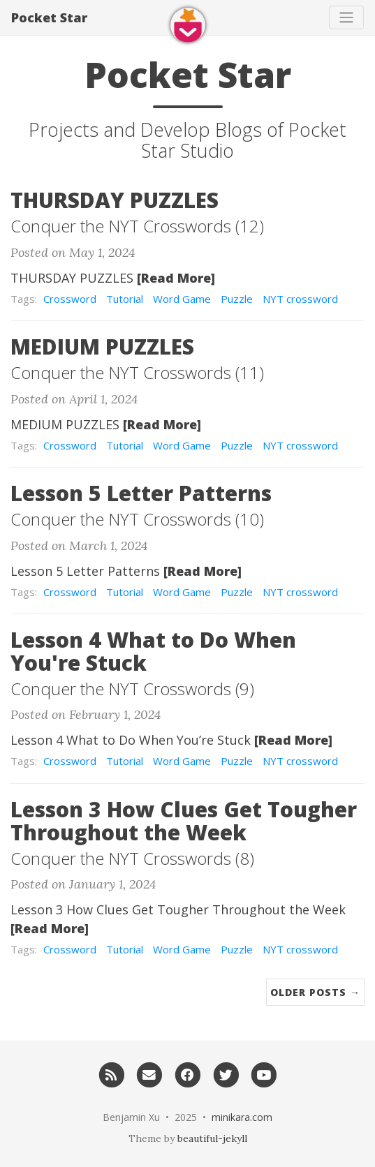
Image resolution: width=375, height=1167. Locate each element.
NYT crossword (300, 299)
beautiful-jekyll (212, 1138)
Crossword (69, 299)
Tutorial (124, 299)
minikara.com (242, 1117)
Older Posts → (315, 992)
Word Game (182, 299)
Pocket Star (49, 17)
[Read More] (176, 277)
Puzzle (237, 299)
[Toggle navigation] (346, 17)
